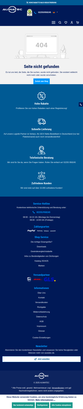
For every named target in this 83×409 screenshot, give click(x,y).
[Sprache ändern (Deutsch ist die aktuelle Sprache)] (55, 12)
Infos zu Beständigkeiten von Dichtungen (41, 256)
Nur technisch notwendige (23, 405)
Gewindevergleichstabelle (41, 251)
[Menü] (54, 23)
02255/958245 (44, 12)
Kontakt (41, 298)
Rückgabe (41, 307)
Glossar (41, 331)
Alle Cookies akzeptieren (61, 405)
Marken (41, 266)
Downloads (41, 247)
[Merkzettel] (66, 23)
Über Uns (42, 293)
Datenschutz (41, 317)
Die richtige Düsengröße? (41, 242)
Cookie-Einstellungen (41, 338)
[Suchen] (60, 23)
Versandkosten (41, 302)
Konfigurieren (42, 405)
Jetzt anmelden (42, 358)
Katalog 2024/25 (41, 261)
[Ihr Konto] (72, 23)
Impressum (41, 326)
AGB (42, 321)
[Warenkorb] (78, 23)
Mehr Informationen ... (45, 400)
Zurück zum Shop (41, 81)
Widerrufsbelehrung (41, 312)
